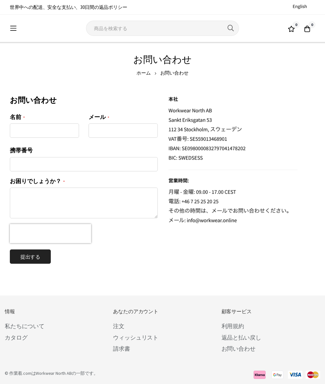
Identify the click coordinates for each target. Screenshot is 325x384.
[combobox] (162, 28)
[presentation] (50, 233)
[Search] (230, 28)
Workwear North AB (53, 373)
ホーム (143, 73)
